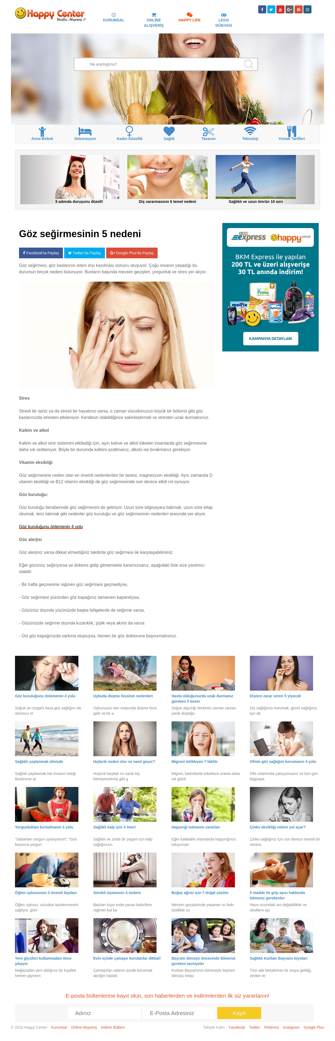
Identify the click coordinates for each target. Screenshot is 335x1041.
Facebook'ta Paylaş (41, 253)
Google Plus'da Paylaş (132, 253)
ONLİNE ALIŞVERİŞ (154, 20)
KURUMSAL (113, 17)
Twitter (254, 1027)
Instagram (291, 1027)
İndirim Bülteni (113, 1027)
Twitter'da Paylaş (84, 253)
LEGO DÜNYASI (223, 20)
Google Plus (314, 1027)
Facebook (237, 1027)
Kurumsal (59, 1027)
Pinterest (271, 1027)
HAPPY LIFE (189, 17)
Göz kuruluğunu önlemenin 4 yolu (51, 526)
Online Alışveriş (84, 1027)
